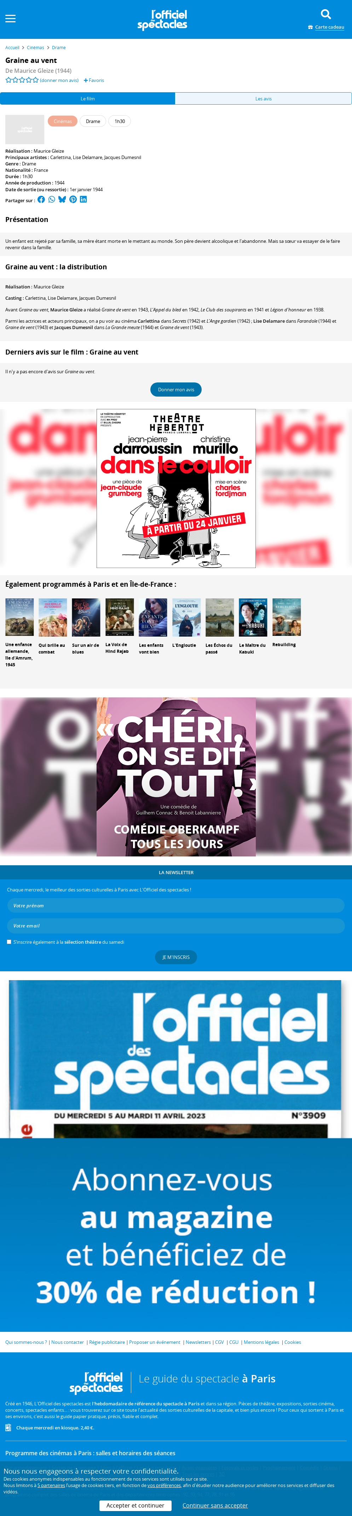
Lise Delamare (87, 157)
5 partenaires (51, 1485)
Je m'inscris (176, 957)
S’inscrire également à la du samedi (68, 942)
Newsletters (198, 1342)
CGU (233, 1342)
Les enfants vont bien (151, 648)
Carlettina (60, 157)
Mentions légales (261, 1342)
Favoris (94, 80)
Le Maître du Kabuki (252, 648)
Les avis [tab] (263, 98)
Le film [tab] (88, 98)
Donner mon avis (176, 389)
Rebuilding (284, 645)
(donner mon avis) (59, 80)
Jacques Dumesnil (122, 157)
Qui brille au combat (52, 648)
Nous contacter (67, 1342)
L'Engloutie (184, 645)
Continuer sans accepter (215, 1505)
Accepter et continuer (135, 1505)
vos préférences (164, 1485)
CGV (219, 1342)
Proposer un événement (154, 1342)
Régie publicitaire (107, 1342)
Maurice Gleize (49, 151)
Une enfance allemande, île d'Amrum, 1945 (19, 654)
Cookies (292, 1342)
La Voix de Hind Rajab (117, 648)
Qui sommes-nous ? (26, 1342)
